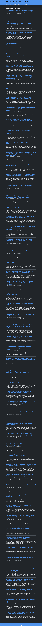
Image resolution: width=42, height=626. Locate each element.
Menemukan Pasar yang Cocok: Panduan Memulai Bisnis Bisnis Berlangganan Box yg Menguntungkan (21, 527)
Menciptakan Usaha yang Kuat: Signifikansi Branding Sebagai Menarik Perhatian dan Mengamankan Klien (20, 66)
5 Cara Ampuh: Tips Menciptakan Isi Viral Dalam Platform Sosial (21, 87)
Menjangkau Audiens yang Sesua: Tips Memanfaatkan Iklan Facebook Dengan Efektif (20, 412)
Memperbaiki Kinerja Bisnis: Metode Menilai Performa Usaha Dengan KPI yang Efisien (20, 337)
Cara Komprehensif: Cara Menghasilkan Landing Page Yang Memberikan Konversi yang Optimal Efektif (20, 98)
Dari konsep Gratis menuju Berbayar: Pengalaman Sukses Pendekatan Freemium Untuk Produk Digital (19, 186)
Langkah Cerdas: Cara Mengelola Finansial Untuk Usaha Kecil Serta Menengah (20, 293)
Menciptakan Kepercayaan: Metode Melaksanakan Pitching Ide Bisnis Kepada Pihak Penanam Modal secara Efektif (21, 360)
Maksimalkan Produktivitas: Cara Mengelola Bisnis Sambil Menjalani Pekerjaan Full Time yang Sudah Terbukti (19, 326)
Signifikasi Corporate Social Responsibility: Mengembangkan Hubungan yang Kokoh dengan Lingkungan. (19, 55)
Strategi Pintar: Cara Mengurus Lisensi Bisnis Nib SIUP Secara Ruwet (19, 495)
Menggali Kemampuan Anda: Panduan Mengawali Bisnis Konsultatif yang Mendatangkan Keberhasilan (21, 371)
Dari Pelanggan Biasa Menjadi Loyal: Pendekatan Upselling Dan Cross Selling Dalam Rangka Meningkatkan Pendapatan (21, 348)
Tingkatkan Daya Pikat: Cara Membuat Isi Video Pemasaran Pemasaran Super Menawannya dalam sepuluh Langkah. (19, 423)
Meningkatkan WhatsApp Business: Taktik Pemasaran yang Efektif (20, 143)
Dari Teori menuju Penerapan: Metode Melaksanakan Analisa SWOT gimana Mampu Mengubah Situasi (20, 11)
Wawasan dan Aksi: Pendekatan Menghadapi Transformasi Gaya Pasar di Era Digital (18, 538)
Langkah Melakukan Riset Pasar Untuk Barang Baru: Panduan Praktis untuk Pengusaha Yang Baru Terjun (19, 434)
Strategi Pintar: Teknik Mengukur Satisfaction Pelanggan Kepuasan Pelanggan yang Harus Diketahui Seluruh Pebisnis (20, 601)
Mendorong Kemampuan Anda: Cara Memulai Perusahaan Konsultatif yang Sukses (18, 44)
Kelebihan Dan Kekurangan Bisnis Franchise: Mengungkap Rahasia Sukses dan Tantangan (18, 196)
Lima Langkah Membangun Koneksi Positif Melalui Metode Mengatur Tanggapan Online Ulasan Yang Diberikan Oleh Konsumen (19, 241)
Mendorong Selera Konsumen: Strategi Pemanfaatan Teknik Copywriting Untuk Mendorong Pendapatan (19, 251)
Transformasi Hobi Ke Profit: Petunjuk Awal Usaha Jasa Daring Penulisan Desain (20, 381)
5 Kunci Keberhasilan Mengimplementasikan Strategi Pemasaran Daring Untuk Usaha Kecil (20, 217)
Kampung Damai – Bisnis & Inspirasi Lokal (17, 2)
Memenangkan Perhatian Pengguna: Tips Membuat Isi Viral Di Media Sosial (20, 315)
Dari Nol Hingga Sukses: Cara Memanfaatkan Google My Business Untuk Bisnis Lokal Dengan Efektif (20, 402)
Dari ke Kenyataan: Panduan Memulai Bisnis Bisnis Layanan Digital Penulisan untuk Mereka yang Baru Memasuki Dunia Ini (19, 120)
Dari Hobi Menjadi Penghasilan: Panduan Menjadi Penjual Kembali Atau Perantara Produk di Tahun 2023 (21, 485)
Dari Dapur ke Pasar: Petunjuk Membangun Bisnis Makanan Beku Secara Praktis (19, 505)
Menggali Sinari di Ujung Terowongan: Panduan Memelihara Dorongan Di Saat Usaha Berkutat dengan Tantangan (20, 132)
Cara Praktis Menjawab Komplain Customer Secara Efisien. (19, 304)
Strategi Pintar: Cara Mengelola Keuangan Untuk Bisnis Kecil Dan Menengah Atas (20, 444)
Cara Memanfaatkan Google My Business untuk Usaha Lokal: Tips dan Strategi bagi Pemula (20, 613)
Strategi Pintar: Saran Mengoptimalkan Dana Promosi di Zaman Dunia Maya (20, 261)
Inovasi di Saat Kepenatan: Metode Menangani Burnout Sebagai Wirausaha (20, 164)
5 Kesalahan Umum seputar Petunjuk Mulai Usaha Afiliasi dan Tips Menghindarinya (21, 569)
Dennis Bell (19, 13)
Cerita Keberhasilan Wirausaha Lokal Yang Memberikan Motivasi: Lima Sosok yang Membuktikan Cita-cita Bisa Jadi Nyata (20, 228)
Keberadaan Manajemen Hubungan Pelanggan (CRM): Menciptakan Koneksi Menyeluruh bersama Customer (20, 175)
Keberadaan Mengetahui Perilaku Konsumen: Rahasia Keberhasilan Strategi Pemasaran (20, 206)
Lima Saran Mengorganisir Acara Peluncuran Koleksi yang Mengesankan (19, 548)
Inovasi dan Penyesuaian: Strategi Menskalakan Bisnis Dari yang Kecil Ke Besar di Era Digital (20, 454)
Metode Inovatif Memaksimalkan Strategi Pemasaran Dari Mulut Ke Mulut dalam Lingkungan (20, 475)
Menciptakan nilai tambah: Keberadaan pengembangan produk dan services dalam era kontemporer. (21, 465)
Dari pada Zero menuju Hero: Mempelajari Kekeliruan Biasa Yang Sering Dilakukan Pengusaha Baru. (19, 272)
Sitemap (21, 623)
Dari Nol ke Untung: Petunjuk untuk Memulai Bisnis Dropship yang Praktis (19, 32)
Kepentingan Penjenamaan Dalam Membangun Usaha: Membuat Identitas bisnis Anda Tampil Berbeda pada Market (20, 109)
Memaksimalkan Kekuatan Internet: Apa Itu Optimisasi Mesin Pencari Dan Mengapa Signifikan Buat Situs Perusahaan (20, 283)
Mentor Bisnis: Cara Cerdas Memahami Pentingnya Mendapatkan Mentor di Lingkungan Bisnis (19, 558)
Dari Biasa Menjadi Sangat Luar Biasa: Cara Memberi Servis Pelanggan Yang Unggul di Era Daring (19, 580)
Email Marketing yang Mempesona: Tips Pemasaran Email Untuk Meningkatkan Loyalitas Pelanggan (19, 22)
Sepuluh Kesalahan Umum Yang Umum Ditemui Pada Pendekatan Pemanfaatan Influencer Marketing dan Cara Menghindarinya (21, 77)
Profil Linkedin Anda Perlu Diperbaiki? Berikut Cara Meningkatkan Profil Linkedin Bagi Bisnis (19, 392)
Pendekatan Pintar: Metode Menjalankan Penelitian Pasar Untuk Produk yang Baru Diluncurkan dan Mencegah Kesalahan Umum (21, 154)
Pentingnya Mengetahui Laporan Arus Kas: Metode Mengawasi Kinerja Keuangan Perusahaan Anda (19, 590)
